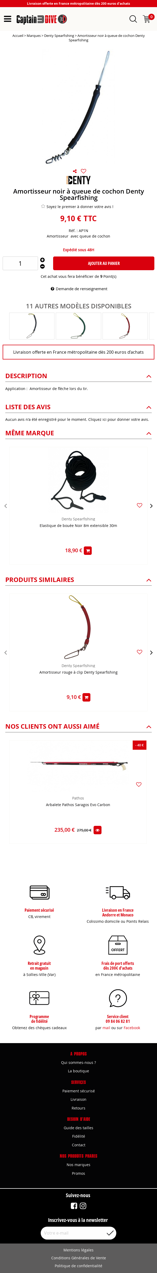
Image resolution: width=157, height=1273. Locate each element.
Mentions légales (78, 1249)
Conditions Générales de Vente (78, 1257)
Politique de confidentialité (78, 1265)
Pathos (78, 798)
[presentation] (6, 505)
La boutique (78, 1070)
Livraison (78, 1099)
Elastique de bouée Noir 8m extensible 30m (78, 526)
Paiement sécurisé (78, 1090)
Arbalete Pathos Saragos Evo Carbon (78, 805)
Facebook (132, 1027)
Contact (78, 1144)
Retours (78, 1108)
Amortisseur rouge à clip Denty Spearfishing (78, 672)
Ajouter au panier (104, 263)
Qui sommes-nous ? (78, 1062)
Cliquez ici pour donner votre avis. (118, 419)
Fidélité (78, 1136)
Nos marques (78, 1164)
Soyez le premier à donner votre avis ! (77, 206)
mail (106, 1027)
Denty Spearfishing (78, 518)
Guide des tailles (78, 1127)
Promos (78, 1173)
